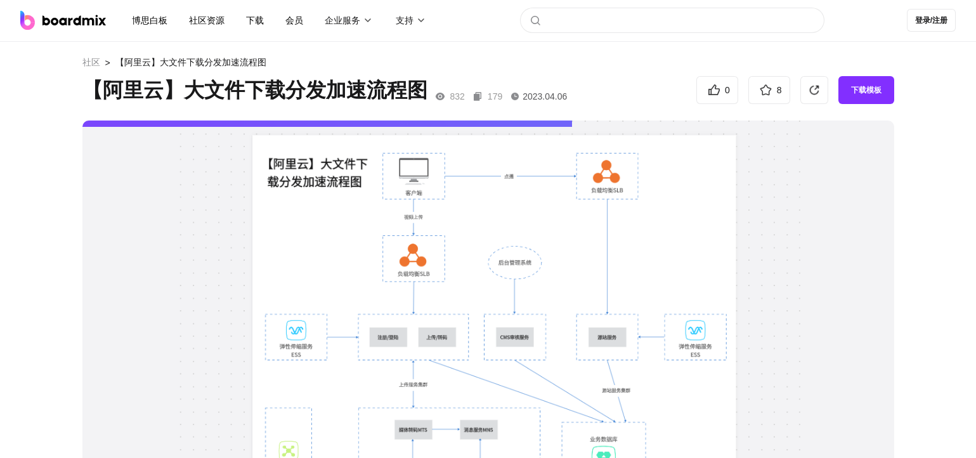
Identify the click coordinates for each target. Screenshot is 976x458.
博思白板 (149, 20)
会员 (294, 20)
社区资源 (206, 20)
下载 (255, 20)
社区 (91, 62)
